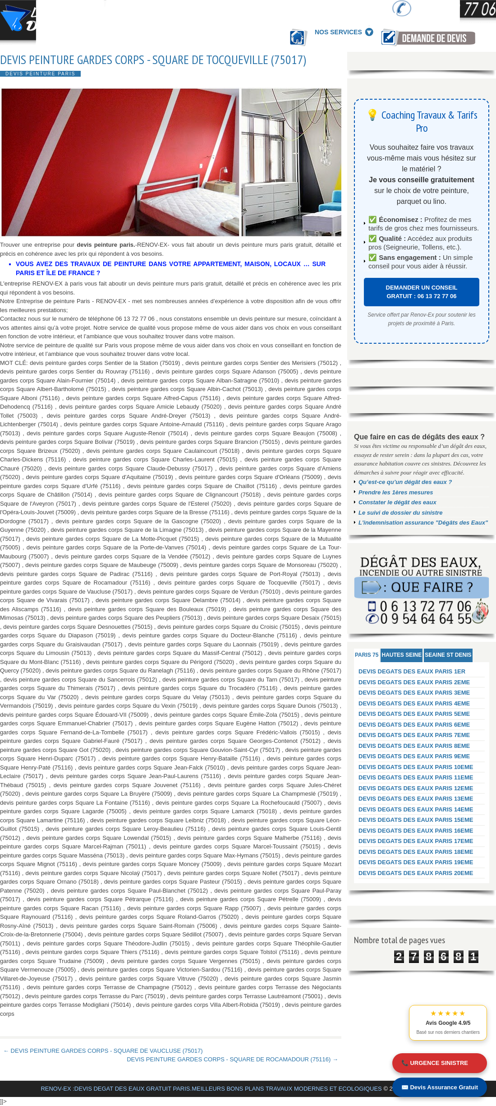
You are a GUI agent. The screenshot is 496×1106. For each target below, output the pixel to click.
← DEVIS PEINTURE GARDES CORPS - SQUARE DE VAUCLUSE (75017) (103, 1050)
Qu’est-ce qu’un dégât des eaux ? (405, 482)
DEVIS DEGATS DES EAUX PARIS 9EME (414, 756)
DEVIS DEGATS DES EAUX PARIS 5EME (414, 713)
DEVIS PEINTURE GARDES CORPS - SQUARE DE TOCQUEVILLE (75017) (153, 59)
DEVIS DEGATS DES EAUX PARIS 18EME (415, 851)
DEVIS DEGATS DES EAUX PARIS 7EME (414, 735)
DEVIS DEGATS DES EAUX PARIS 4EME (414, 703)
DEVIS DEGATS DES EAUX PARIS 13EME (415, 798)
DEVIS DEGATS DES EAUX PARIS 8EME (414, 745)
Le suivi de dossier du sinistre (400, 512)
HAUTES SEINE (401, 655)
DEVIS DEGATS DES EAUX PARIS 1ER (411, 671)
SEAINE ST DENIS (448, 655)
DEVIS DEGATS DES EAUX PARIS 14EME (415, 809)
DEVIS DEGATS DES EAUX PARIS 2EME (414, 682)
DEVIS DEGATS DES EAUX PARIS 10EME (415, 767)
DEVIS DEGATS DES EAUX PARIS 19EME (415, 862)
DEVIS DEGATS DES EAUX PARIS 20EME (415, 873)
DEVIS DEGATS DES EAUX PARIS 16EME (415, 830)
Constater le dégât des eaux (397, 502)
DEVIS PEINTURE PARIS (40, 73)
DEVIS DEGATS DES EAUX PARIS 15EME (415, 819)
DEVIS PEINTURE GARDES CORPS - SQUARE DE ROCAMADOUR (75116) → (232, 1059)
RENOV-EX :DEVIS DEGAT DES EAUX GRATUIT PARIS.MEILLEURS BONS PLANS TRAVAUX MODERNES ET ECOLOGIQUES (211, 1088)
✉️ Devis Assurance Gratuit (439, 1087)
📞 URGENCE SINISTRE (434, 1063)
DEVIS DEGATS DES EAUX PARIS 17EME (415, 841)
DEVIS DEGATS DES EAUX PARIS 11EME (415, 777)
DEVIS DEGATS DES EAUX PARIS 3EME (414, 692)
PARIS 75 (366, 655)
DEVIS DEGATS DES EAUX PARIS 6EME (414, 724)
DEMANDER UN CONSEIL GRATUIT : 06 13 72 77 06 (422, 292)
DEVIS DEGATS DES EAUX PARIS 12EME (415, 788)
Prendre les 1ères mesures (395, 492)
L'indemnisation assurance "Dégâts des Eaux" (423, 522)
